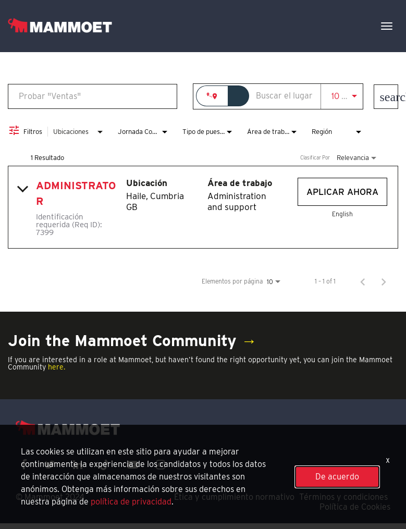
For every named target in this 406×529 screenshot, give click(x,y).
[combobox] (92, 96)
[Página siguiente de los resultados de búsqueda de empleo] (383, 281)
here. (56, 367)
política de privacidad (131, 502)
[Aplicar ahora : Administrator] (342, 192)
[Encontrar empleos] (386, 96)
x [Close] (388, 460)
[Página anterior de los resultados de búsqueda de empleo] (362, 281)
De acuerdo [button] (337, 477)
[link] (203, 207)
